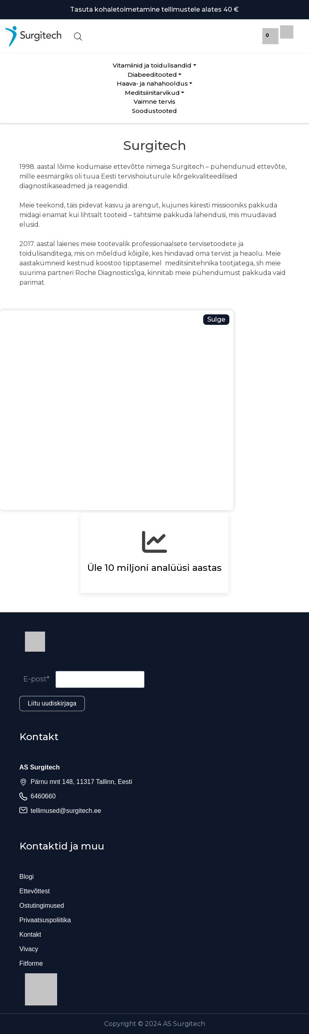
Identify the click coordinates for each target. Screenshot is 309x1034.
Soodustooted (154, 111)
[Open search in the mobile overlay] (154, 36)
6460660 (43, 796)
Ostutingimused (41, 905)
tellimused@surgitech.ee (66, 810)
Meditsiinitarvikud (152, 92)
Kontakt (30, 934)
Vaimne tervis (154, 101)
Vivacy (28, 949)
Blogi (26, 876)
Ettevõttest (34, 891)
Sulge (216, 319)
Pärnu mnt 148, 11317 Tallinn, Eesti (81, 781)
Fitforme (31, 963)
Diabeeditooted (152, 74)
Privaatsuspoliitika (45, 920)
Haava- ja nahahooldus (152, 83)
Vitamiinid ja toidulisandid (152, 65)
